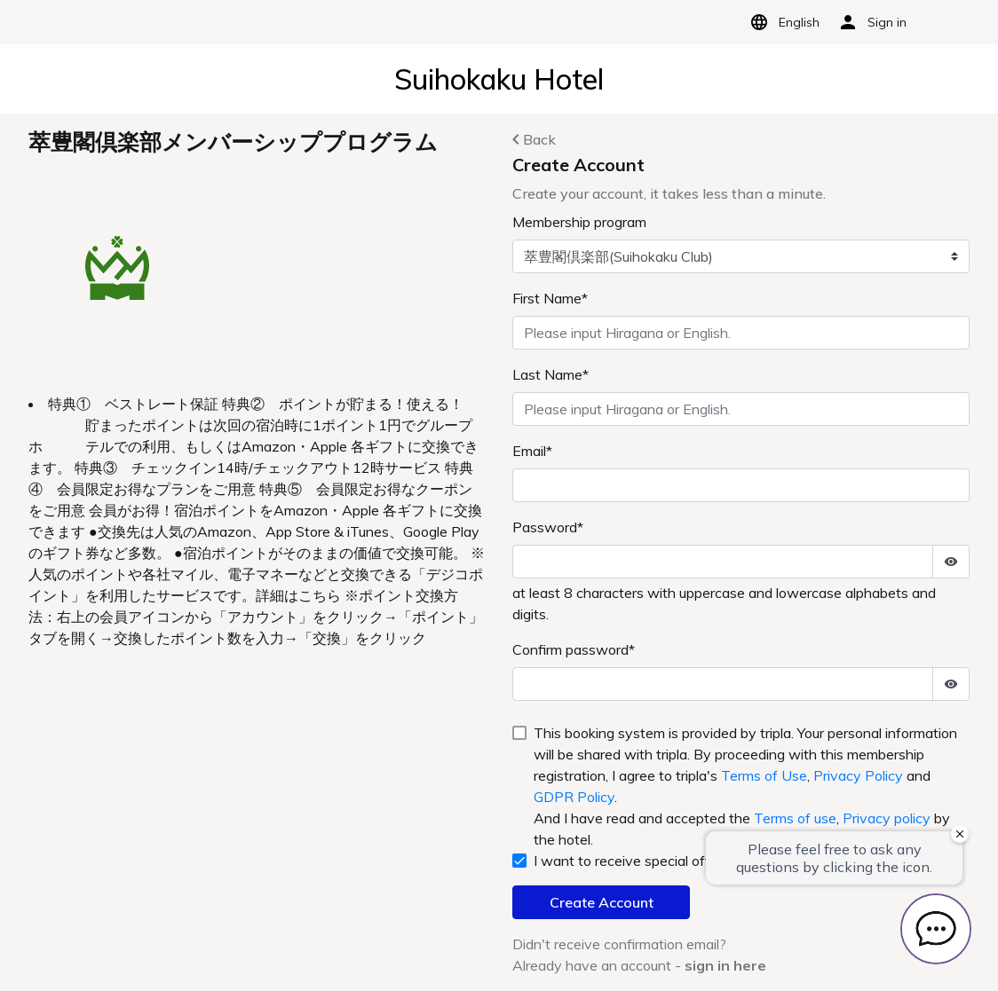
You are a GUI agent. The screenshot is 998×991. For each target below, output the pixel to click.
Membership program (579, 222)
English (782, 22)
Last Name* (550, 374)
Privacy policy (887, 818)
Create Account (601, 902)
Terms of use (795, 818)
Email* (532, 451)
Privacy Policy (858, 775)
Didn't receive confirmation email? (619, 944)
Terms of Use (764, 775)
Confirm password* (573, 649)
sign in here (725, 965)
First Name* (550, 298)
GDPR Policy (574, 797)
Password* (547, 527)
